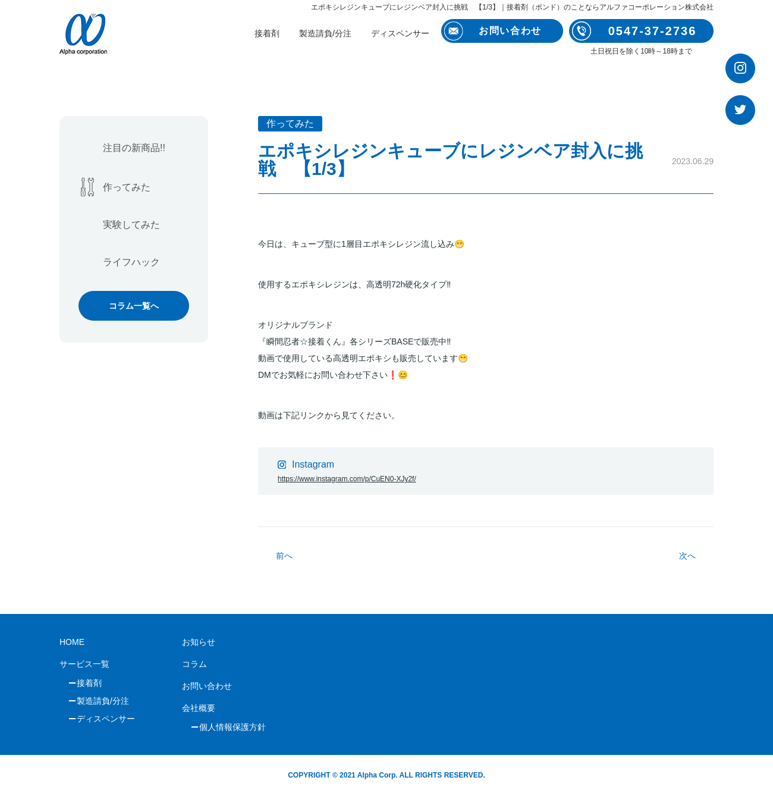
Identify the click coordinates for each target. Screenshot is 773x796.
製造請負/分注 (325, 33)
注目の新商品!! (134, 148)
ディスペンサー (400, 33)
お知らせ (198, 642)
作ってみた (126, 187)
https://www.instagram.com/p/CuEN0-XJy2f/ (347, 479)
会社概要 (198, 708)
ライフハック (131, 262)
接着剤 (266, 33)
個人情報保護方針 (232, 727)
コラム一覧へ (134, 306)
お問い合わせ (207, 686)
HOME (71, 642)
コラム (194, 664)
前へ (284, 555)
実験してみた (131, 225)
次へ (687, 555)
